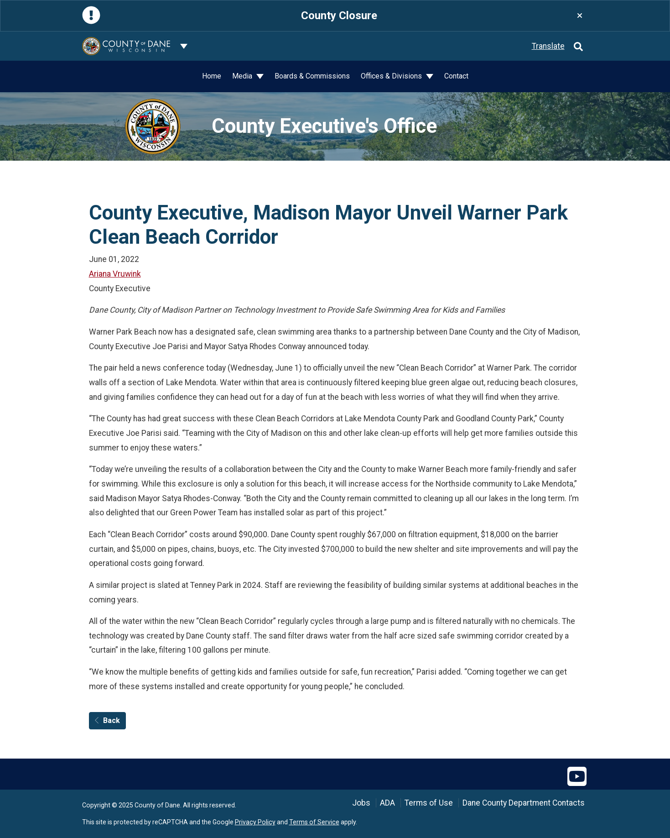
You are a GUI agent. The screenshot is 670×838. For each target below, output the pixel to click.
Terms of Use (429, 802)
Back (107, 720)
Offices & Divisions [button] (392, 76)
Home (211, 76)
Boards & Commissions (312, 76)
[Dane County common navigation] (183, 46)
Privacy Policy (255, 822)
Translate (548, 46)
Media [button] (243, 76)
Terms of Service (314, 822)
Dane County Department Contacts (523, 802)
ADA (387, 802)
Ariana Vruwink (115, 273)
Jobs (361, 802)
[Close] (579, 16)
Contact (456, 76)
